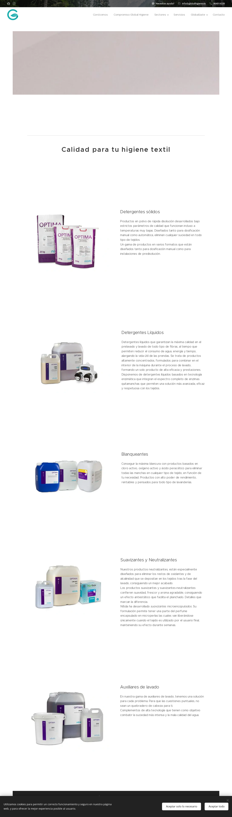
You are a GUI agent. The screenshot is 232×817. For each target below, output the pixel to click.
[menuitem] (98, 14)
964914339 (219, 3)
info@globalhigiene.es (194, 3)
